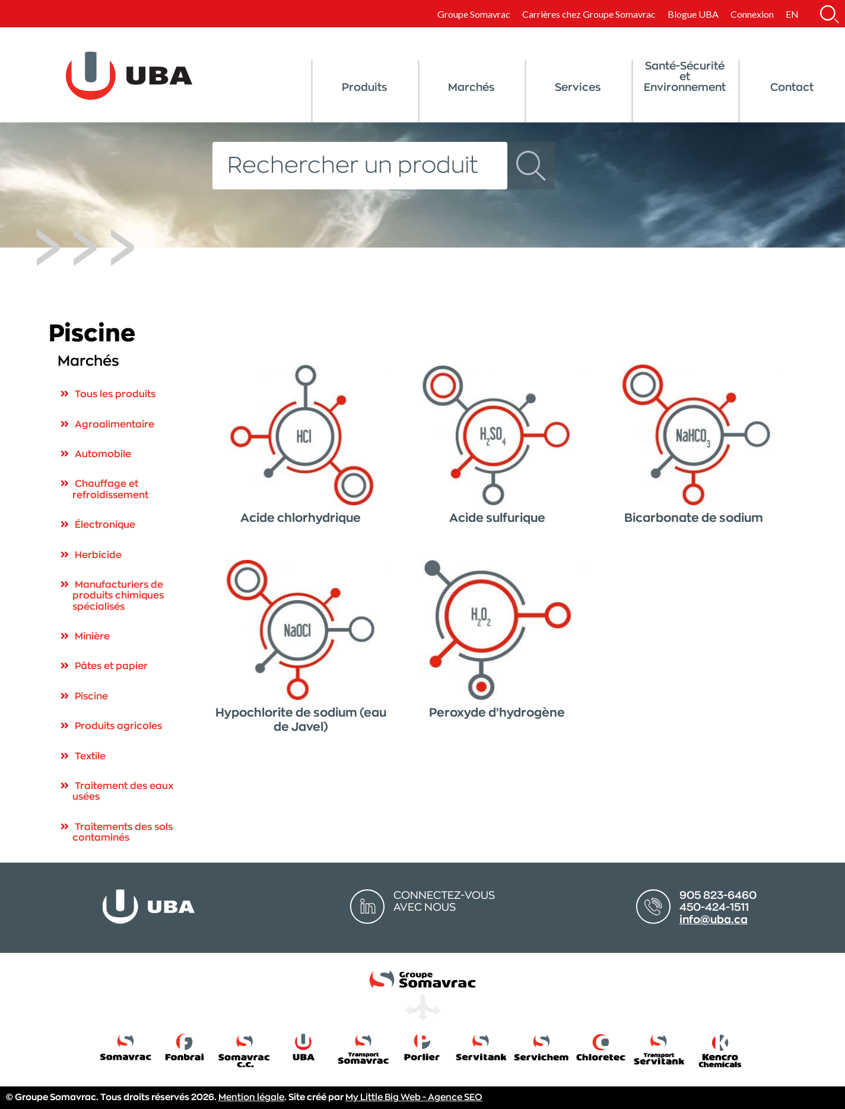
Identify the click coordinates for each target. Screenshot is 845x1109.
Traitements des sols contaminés (122, 832)
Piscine (91, 696)
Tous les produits (115, 394)
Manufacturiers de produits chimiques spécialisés (118, 595)
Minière (92, 636)
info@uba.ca (713, 919)
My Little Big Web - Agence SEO (413, 1097)
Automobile (103, 454)
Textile (90, 756)
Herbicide (98, 555)
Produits (364, 87)
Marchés (471, 87)
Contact (792, 87)
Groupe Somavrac (473, 14)
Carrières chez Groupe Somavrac (589, 14)
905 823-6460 (718, 895)
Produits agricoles (118, 726)
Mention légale (251, 1097)
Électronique (105, 525)
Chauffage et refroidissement (110, 489)
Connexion (752, 14)
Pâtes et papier (111, 666)
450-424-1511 (714, 907)
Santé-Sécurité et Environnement (685, 77)
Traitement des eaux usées (122, 791)
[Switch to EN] (792, 14)
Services (578, 87)
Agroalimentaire (114, 424)
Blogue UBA (693, 14)
